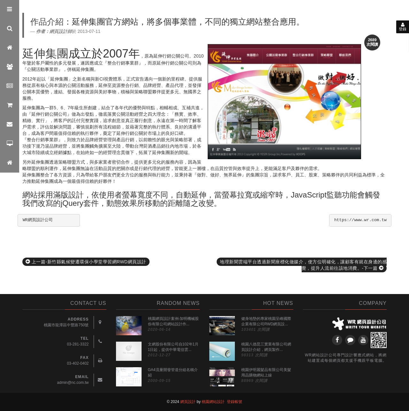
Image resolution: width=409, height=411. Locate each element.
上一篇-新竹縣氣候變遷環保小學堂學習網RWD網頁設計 (86, 261)
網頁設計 (188, 401)
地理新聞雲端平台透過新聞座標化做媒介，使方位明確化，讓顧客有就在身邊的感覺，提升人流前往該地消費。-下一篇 (303, 265)
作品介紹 (47, 22)
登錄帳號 (234, 401)
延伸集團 (45, 53)
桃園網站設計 (213, 401)
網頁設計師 (61, 31)
